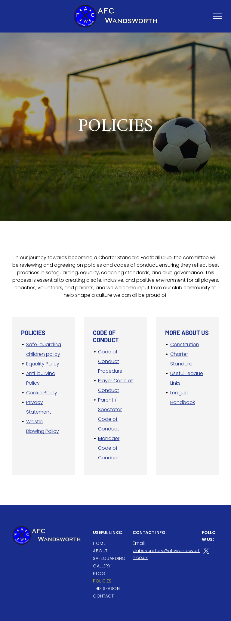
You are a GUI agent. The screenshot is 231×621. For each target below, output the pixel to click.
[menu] (218, 16)
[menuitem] (114, 543)
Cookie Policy (41, 392)
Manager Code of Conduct (108, 448)
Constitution (184, 344)
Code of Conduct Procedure (110, 361)
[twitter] (206, 552)
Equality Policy (42, 363)
